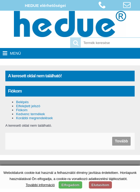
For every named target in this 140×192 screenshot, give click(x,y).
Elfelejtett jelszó (28, 106)
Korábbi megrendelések (34, 118)
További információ (40, 185)
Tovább (121, 141)
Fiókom (22, 110)
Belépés (22, 102)
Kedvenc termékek (30, 114)
